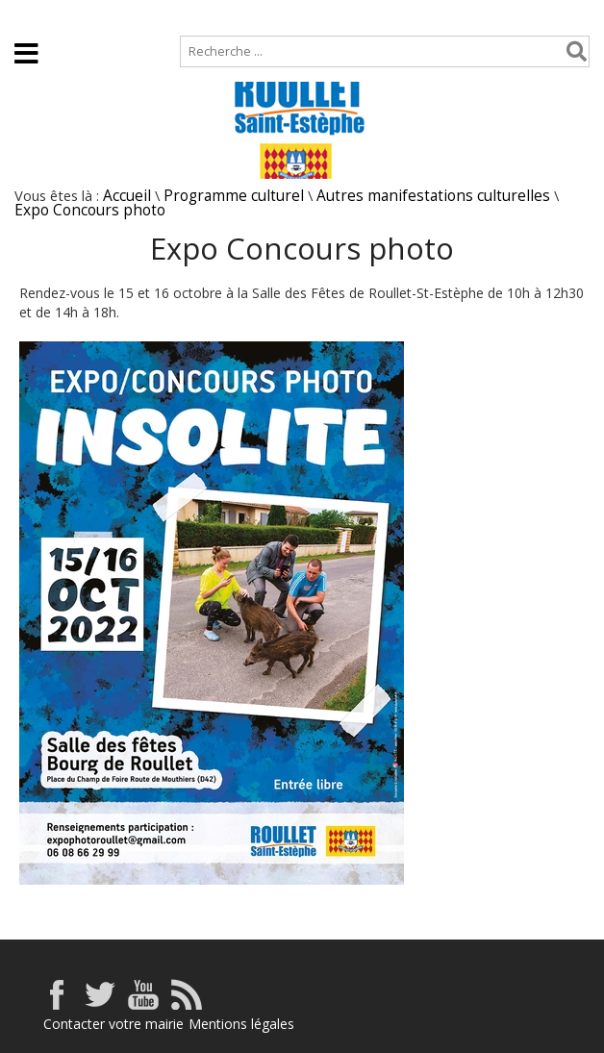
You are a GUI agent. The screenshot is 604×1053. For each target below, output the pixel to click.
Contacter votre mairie (113, 1024)
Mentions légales (241, 1024)
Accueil (31, 16)
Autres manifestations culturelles (433, 196)
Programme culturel (234, 196)
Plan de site (122, 16)
